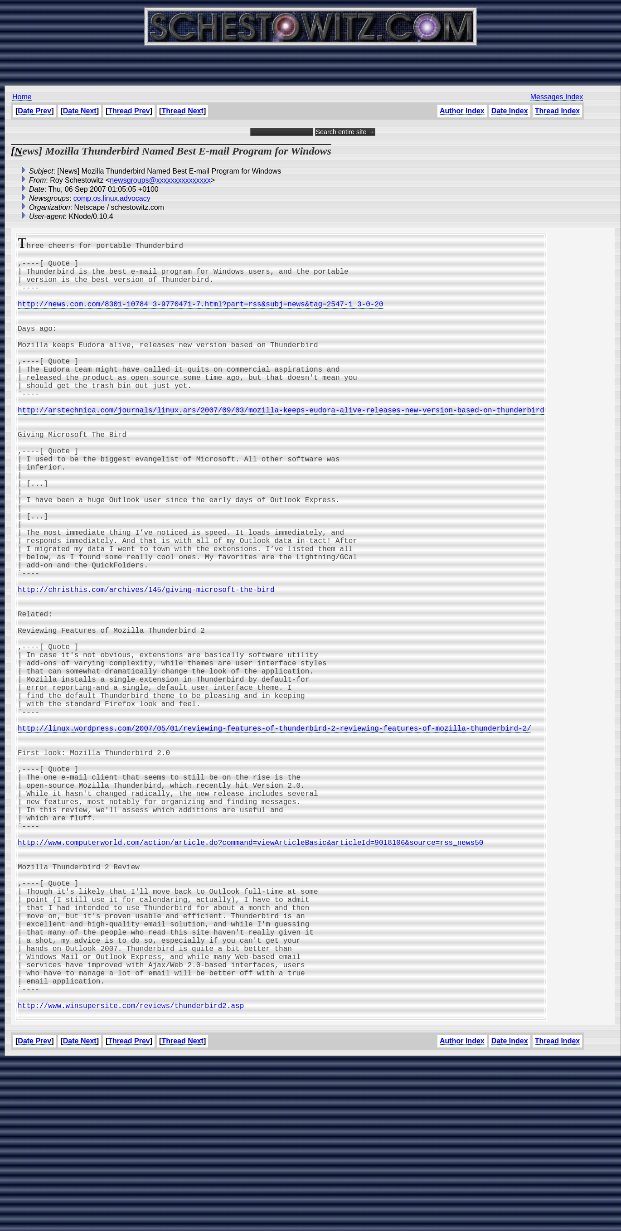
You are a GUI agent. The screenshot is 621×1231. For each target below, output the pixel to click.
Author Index (462, 111)
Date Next (80, 111)
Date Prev (34, 111)
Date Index (509, 111)
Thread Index (557, 111)
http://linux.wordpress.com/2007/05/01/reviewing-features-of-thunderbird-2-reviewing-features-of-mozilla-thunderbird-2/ (274, 835)
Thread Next (182, 111)
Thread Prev (129, 111)
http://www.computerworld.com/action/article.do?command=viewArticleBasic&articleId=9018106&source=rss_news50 (250, 974)
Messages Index (556, 97)
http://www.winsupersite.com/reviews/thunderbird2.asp (131, 1174)
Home (22, 97)
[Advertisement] (310, 63)
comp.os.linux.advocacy (111, 198)
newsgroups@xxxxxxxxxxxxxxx (160, 180)
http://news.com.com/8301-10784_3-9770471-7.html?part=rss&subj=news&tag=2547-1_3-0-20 (200, 316)
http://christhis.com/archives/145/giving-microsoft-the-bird (146, 665)
